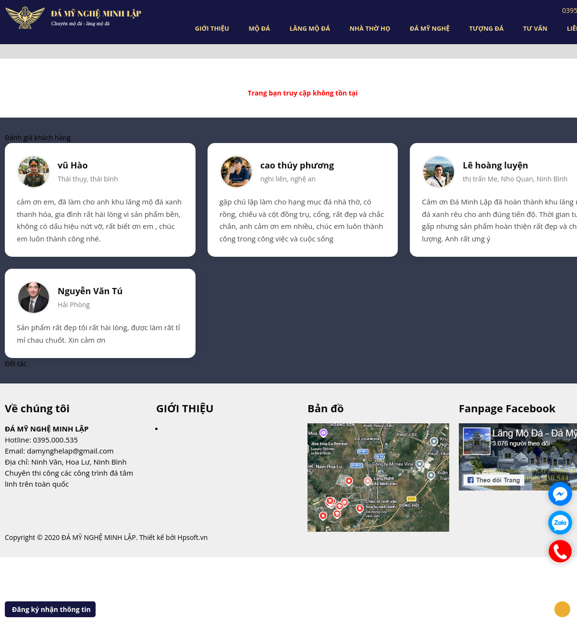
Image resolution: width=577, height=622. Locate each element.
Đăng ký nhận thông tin (51, 609)
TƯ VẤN (535, 28)
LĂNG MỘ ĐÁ (310, 28)
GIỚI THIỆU (212, 28)
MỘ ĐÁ (259, 28)
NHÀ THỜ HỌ (370, 28)
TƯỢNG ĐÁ (486, 28)
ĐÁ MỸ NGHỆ (430, 28)
